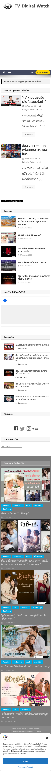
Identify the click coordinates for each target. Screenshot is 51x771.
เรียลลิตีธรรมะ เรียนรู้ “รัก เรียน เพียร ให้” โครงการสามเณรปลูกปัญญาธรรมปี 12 (33, 221)
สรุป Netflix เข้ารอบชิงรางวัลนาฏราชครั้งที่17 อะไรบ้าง (34, 277)
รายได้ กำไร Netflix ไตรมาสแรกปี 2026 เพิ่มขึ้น (32, 250)
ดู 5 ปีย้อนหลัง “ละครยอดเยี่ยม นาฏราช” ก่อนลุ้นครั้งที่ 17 (33, 385)
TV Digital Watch (28, 110)
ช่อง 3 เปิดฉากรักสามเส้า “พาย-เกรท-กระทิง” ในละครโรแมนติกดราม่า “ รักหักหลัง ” (32, 358)
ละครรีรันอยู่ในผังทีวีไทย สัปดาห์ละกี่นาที (32, 344)
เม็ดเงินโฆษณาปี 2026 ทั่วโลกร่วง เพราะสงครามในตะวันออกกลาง (32, 398)
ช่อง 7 (15, 607)
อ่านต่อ (29, 135)
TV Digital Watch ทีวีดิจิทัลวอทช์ (23, 731)
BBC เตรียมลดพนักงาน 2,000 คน (32, 262)
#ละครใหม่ (6, 505)
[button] (47, 737)
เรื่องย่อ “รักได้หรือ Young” (29, 234)
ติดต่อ (39, 731)
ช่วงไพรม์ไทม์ (18, 505)
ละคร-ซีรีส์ (37, 505)
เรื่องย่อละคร (7, 509)
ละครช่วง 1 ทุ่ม (37, 607)
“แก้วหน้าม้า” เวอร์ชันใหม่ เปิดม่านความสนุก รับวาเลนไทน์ (24, 715)
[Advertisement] (25, 42)
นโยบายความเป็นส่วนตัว (25, 767)
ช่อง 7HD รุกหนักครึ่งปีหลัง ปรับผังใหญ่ (34, 149)
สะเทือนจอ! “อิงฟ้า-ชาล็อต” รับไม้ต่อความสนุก (26, 666)
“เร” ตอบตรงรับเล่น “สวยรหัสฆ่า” (34, 99)
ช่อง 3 (28, 505)
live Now (42, 72)
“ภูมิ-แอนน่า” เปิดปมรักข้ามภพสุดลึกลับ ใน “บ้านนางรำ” (24, 617)
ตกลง (25, 761)
